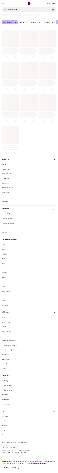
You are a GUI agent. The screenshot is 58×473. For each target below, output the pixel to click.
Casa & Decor (6, 178)
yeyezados (5, 399)
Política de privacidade (9, 341)
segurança (5, 336)
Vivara (4, 277)
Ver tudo (4, 232)
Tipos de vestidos (7, 218)
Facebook (5, 416)
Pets (3, 197)
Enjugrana (5, 395)
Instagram (5, 425)
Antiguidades (6, 192)
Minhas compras (7, 390)
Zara (3, 259)
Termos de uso (6, 331)
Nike (3, 268)
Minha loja (5, 381)
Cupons (4, 368)
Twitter (4, 421)
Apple (4, 300)
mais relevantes (10, 22)
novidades (36, 22)
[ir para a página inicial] (29, 4)
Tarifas (4, 327)
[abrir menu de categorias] (3, 3)
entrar (54, 4)
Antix (3, 286)
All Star (4, 282)
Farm (3, 245)
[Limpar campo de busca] (53, 10)
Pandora (4, 273)
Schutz (4, 296)
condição (48, 22)
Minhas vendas (7, 385)
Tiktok (3, 430)
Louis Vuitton (6, 291)
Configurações (6, 404)
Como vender (6, 322)
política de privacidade (38, 463)
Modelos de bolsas (8, 223)
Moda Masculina (7, 174)
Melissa (4, 254)
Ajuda (3, 317)
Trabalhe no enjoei (8, 350)
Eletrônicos (5, 183)
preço (23, 22)
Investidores (6, 359)
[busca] (29, 9)
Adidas (4, 249)
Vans (3, 263)
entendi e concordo (10, 467)
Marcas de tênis (7, 228)
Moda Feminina (6, 169)
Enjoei (4, 164)
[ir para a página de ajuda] (49, 3)
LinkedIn (4, 435)
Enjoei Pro (5, 202)
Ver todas (5, 305)
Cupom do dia (6, 214)
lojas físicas (5, 354)
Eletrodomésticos (7, 188)
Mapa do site (6, 364)
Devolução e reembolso (9, 345)
